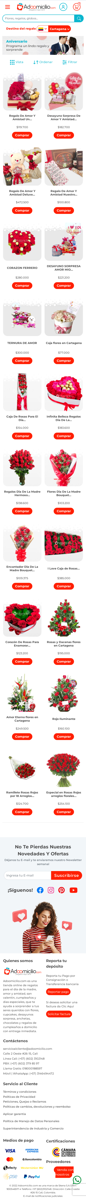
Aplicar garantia (14, 1114)
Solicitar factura (59, 1014)
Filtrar (69, 62)
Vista (16, 62)
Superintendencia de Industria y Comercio (33, 1128)
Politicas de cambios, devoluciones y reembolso (37, 1106)
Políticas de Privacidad (19, 1097)
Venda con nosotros (64, 1172)
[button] (22, 114)
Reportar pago (58, 992)
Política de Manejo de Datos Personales (31, 1121)
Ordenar (43, 62)
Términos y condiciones (19, 1091)
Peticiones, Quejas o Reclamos (24, 1101)
